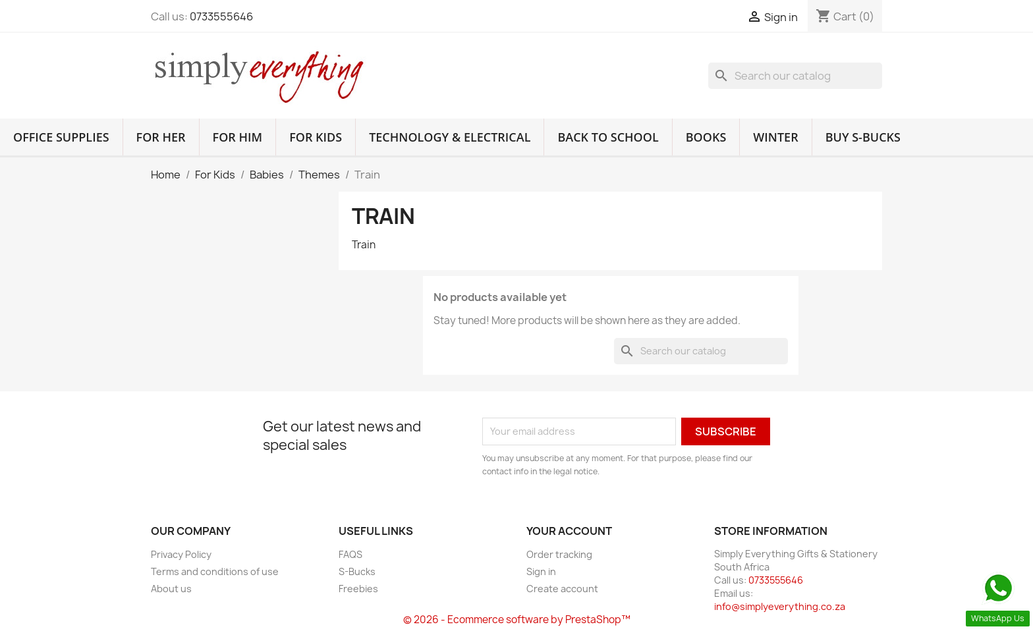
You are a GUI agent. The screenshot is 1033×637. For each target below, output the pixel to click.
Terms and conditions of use (215, 571)
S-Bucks (357, 571)
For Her (161, 137)
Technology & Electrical (449, 137)
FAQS (350, 554)
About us (171, 588)
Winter (775, 137)
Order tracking (559, 554)
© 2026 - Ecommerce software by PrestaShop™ (516, 619)
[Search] (795, 76)
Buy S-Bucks (863, 137)
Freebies (358, 588)
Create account (562, 588)
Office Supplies (61, 137)
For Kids (315, 137)
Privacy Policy (181, 554)
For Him (238, 137)
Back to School (607, 137)
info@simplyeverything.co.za (779, 606)
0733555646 (221, 16)
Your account (569, 531)
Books (706, 137)
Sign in (541, 571)
